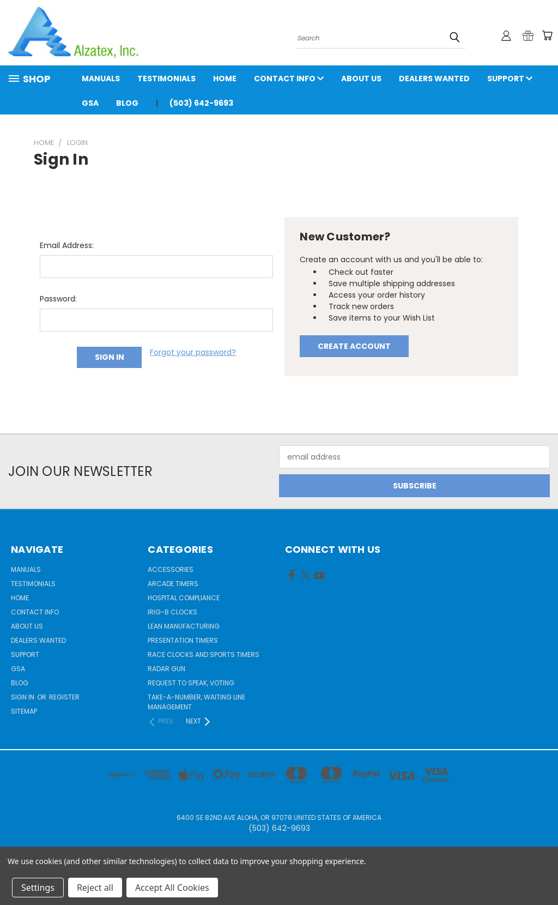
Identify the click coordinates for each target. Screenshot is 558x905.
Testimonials (166, 78)
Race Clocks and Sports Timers (203, 654)
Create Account (354, 346)
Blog (127, 103)
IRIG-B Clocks (172, 612)
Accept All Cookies (172, 888)
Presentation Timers (183, 640)
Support (509, 78)
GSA (90, 103)
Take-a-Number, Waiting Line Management (196, 701)
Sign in (23, 697)
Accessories (170, 569)
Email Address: (67, 245)
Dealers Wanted (434, 78)
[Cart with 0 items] (547, 35)
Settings (37, 888)
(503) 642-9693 (201, 103)
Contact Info (289, 78)
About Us (361, 78)
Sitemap (24, 711)
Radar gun (166, 668)
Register (64, 697)
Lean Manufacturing (184, 626)
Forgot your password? (193, 352)
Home (224, 78)
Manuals (101, 78)
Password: (58, 298)
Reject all (95, 888)
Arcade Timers (173, 583)
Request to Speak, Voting (191, 682)
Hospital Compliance (184, 597)
